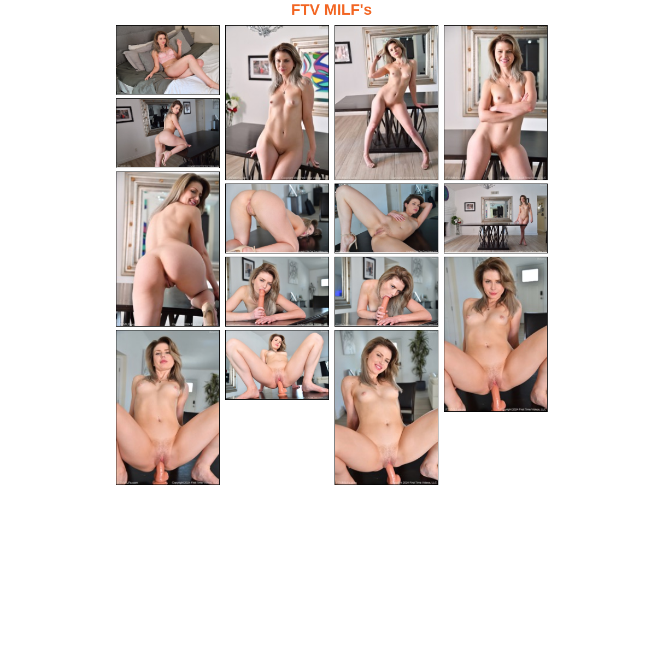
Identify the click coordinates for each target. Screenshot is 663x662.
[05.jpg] (168, 133)
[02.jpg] (277, 102)
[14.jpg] (277, 365)
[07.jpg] (277, 219)
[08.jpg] (386, 219)
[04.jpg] (496, 102)
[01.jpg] (168, 60)
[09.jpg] (496, 219)
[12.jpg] (496, 334)
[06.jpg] (168, 249)
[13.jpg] (168, 408)
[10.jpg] (277, 292)
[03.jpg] (386, 102)
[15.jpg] (386, 408)
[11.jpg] (386, 292)
